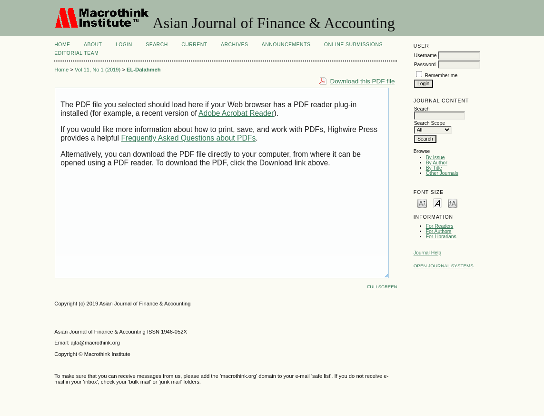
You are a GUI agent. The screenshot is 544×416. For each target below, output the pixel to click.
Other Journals (442, 173)
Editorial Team (76, 53)
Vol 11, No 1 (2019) (97, 69)
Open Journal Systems (444, 265)
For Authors (439, 231)
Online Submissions (353, 44)
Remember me (441, 75)
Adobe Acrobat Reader (236, 113)
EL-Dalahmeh (144, 69)
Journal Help (427, 252)
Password (425, 64)
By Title (434, 168)
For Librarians (441, 236)
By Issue (435, 157)
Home (62, 44)
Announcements (286, 44)
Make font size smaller (422, 202)
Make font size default (437, 202)
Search (157, 44)
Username (425, 55)
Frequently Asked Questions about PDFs (188, 138)
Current (194, 44)
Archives (234, 44)
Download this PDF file (362, 81)
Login (124, 44)
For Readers (440, 226)
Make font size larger (452, 202)
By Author (436, 162)
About (93, 44)
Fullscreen (382, 286)
